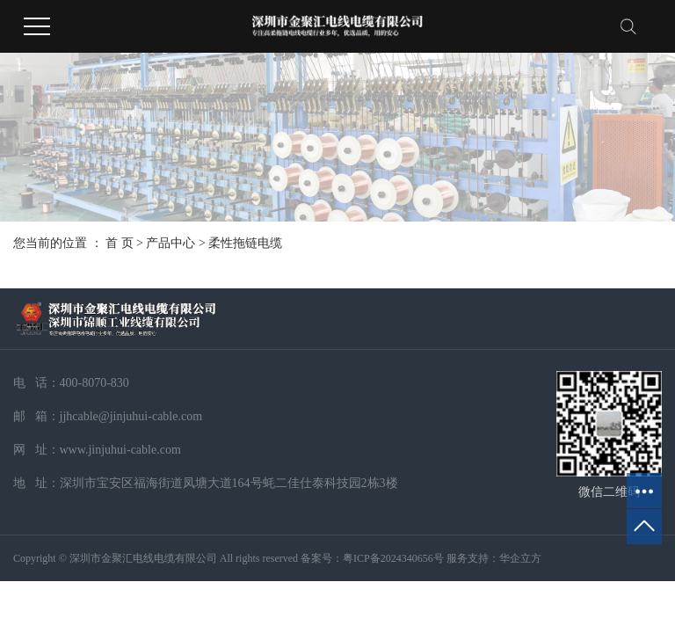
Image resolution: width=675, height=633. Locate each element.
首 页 (119, 243)
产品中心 (170, 243)
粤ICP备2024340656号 (393, 558)
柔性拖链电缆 (245, 243)
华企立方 (520, 558)
